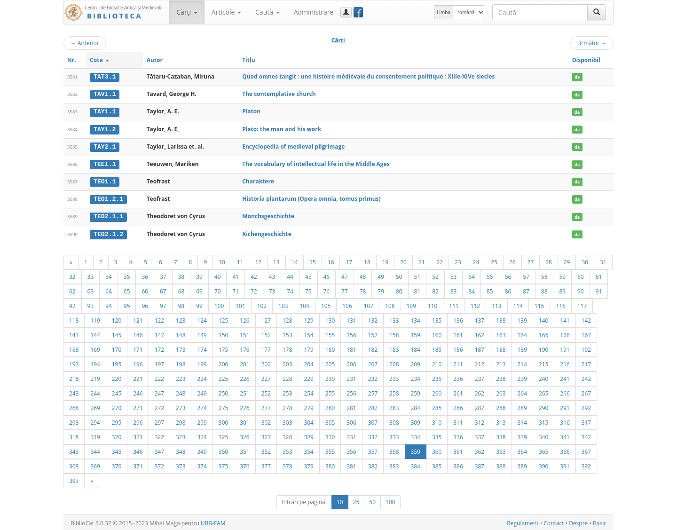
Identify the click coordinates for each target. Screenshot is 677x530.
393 (74, 479)
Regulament (522, 521)
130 (330, 318)
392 (586, 464)
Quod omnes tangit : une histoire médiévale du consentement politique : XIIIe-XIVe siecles (368, 76)
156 (351, 333)
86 (508, 289)
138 (500, 318)
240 (543, 376)
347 (159, 449)
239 (522, 376)
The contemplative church (278, 94)
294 (95, 420)
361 (458, 449)
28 (548, 260)
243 (74, 391)
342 (586, 435)
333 (394, 435)
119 (95, 318)
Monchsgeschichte (268, 215)
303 (287, 420)
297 (159, 420)
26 (512, 260)
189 (522, 347)
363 (500, 449)
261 (458, 391)
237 (479, 376)
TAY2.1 (105, 146)
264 (522, 391)
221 (137, 376)
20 (403, 260)
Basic (599, 521)
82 (435, 289)
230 (330, 376)
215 (543, 362)
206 (351, 362)
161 (458, 333)
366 (564, 449)
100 (219, 304)
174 (201, 347)
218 (74, 376)
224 (201, 376)
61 (599, 274)
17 (349, 260)
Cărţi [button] (186, 12)
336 (458, 435)
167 (586, 333)
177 (266, 347)
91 (599, 289)
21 (421, 260)
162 (479, 333)
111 (453, 304)
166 (564, 333)
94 (108, 304)
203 (287, 362)
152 (266, 333)
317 (586, 420)
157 (373, 333)
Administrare (314, 12)
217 (586, 362)
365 (543, 449)
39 (199, 274)
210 (436, 362)
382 (373, 464)
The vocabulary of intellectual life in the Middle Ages (316, 163)
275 (223, 406)
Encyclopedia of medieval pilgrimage (293, 146)
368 (74, 464)
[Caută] (596, 12)
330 (330, 435)
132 (373, 318)
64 (108, 289)
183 (394, 347)
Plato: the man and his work (281, 128)
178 (287, 347)
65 (127, 289)
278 (287, 406)
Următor (591, 43)
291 (564, 406)
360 (436, 449)
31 (603, 260)
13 (276, 260)
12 (258, 260)
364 (522, 449)
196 (137, 362)
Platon (251, 111)
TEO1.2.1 (108, 198)
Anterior (85, 43)
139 (522, 318)
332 (373, 435)
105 (326, 304)
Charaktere (258, 180)
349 (201, 449)
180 (330, 347)
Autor (155, 60)
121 (137, 318)
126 (244, 318)
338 (500, 435)
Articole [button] (226, 12)
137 (479, 318)
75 (308, 289)
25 (494, 260)
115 (539, 304)
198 (180, 362)
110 (432, 304)
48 (363, 274)
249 (201, 391)
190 (543, 347)
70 (217, 289)
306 (351, 420)
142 (586, 318)
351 (244, 449)
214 (522, 362)
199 (201, 362)
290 (543, 406)
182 (373, 347)
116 (560, 304)
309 (415, 420)
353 (287, 449)
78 (363, 289)
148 (180, 333)
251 (244, 391)
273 (180, 406)
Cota (99, 60)
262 (479, 391)
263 (500, 391)
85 (490, 289)
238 (500, 376)
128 (287, 318)
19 (385, 260)
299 (201, 420)
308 (394, 420)
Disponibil (586, 60)
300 (223, 420)
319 (95, 435)
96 (145, 304)
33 (90, 274)
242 (586, 376)
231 (351, 376)
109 (411, 304)
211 (458, 362)
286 (458, 406)
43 (272, 274)
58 (544, 274)
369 (95, 464)
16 (331, 260)
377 (266, 464)
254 (308, 391)
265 (543, 391)
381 (351, 464)
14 (294, 260)
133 (394, 318)
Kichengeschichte (266, 232)
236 (458, 376)
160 (436, 333)
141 (564, 318)
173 (180, 347)
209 (415, 362)
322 (159, 435)
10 (222, 260)
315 (543, 420)
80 (399, 289)
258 (394, 391)
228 (287, 376)
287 (479, 406)
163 (500, 333)
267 (586, 391)
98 (181, 304)
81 (417, 289)
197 (159, 362)
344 (95, 449)
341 (564, 435)
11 (240, 260)
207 (373, 362)
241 (564, 376)
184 (415, 347)
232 (373, 376)
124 (201, 318)
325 (223, 435)
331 (351, 435)
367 (586, 449)
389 (522, 464)
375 (223, 464)
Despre (578, 521)
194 (95, 362)
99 (199, 304)
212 (479, 362)
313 (500, 420)
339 (522, 435)
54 (471, 274)
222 (159, 376)
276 (244, 406)
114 (518, 304)
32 (72, 274)
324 (201, 435)
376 (244, 464)
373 (180, 464)
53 (453, 274)
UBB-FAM (213, 521)
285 (436, 406)
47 (344, 274)
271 (137, 406)
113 (496, 304)
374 (201, 464)
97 (163, 304)
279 (308, 406)
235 (436, 376)
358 (394, 449)
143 (74, 333)
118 (74, 318)
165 (543, 333)
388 (500, 464)
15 (312, 260)
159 (415, 333)
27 (530, 260)
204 (308, 362)
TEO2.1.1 (108, 215)
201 (244, 362)
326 (244, 435)
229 (308, 376)
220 (116, 376)
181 (351, 347)
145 (116, 333)
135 (436, 318)
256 (351, 391)
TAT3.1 (105, 76)
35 (127, 274)
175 (223, 347)
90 (580, 289)
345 (116, 449)
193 (74, 362)
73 (272, 289)
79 (381, 289)
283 (394, 406)
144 (95, 333)
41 (235, 274)
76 (326, 289)
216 (564, 362)
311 (458, 420)
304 (308, 420)
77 (344, 289)
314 (522, 420)
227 (266, 376)
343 (74, 449)
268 (74, 406)
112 (475, 304)
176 (244, 347)
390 (543, 464)
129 (308, 318)
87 (526, 289)
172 (159, 347)
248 (180, 391)
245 (116, 391)
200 (223, 362)
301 (244, 420)
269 (95, 406)
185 (436, 347)
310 (436, 420)
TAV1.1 (105, 94)
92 (72, 304)
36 (145, 274)
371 (137, 464)
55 (490, 274)
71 (235, 289)
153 (287, 333)
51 (417, 274)
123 (180, 318)
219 (95, 376)
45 (308, 274)
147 (159, 333)
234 (415, 376)
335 (436, 435)
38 (181, 274)
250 (223, 391)
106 (347, 304)
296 (137, 420)
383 (394, 464)
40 (217, 274)
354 (308, 449)
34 (108, 274)
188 (500, 347)
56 (508, 274)
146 (137, 333)
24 (476, 260)
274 (201, 406)
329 (308, 435)
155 (330, 333)
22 (440, 260)
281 (351, 406)
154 (308, 333)
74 (290, 289)
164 (522, 333)
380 (330, 464)
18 (367, 260)
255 (330, 391)
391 (564, 464)
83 (453, 289)
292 (586, 406)
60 (580, 274)
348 (180, 449)
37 (163, 274)
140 (543, 318)
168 (74, 347)
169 (95, 347)
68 (181, 289)
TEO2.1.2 (108, 232)
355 (330, 449)
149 (201, 333)
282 (373, 406)
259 (415, 391)
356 (351, 449)
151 (244, 333)
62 (72, 289)
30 (585, 260)
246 (137, 391)
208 (394, 362)
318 (74, 435)
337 (479, 435)
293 (74, 420)
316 (564, 420)
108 (389, 304)
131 (351, 318)
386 (458, 464)
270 (116, 406)
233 (394, 376)
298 (180, 420)
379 (308, 464)
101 (240, 304)
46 (326, 274)
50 (399, 274)
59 (562, 274)
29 (567, 260)
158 (394, 333)
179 (308, 347)
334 (415, 435)
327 (266, 435)
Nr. (71, 60)
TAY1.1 (105, 111)
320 (116, 435)
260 (436, 391)
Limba (443, 12)
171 (137, 347)
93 (90, 304)
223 (180, 376)
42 (254, 274)
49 (381, 274)
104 (304, 304)
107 (368, 304)
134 (415, 318)
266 (564, 391)
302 (266, 420)
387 (479, 464)
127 (266, 318)
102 (262, 304)
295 (116, 420)
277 (266, 406)
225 (223, 376)
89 (562, 289)
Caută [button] (267, 12)
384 (415, 464)
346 (137, 449)
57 (526, 274)
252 (266, 391)
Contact (553, 521)
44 (290, 274)
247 (159, 391)
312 (479, 420)
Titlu (248, 60)
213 (500, 362)
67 (163, 289)
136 (458, 318)
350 (223, 449)
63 (90, 289)
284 (415, 406)
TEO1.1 (105, 180)
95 (127, 304)
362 (479, 449)
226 (244, 376)
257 (373, 391)
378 (287, 464)
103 (283, 304)
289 (522, 406)
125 (223, 318)
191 (564, 347)
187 (479, 347)
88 (544, 289)
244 (95, 391)
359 (415, 449)
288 (500, 406)
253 (287, 391)
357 (373, 449)
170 (116, 347)
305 (330, 420)
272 (159, 406)
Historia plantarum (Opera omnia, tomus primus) (311, 198)
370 (116, 464)
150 (223, 333)
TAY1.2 (105, 128)
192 (586, 347)
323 (180, 435)
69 (199, 289)
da (577, 77)
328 (287, 435)
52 (435, 274)
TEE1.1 (105, 163)
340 (543, 435)
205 (330, 362)
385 (436, 464)
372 (159, 464)
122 (159, 318)
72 (254, 289)
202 (266, 362)
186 (458, 347)
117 (582, 304)
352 (266, 449)
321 (137, 435)
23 (458, 260)
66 (145, 289)
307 (373, 420)
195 (116, 362)
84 (471, 289)
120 (116, 318)
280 (330, 406)
